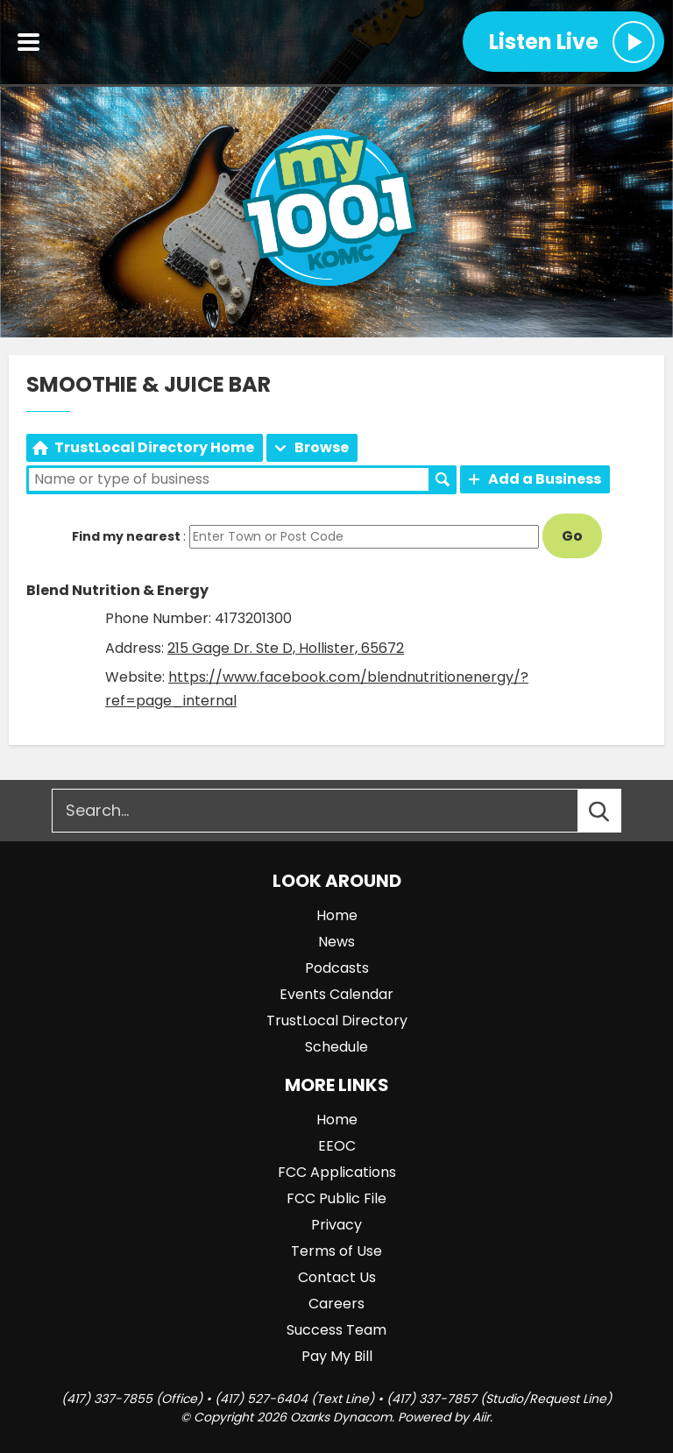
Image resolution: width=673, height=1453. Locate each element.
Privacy (336, 1225)
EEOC (337, 1146)
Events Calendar (336, 994)
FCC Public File (336, 1198)
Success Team (336, 1330)
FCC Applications (337, 1172)
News (336, 942)
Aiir (481, 1417)
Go (572, 536)
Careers (336, 1304)
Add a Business (544, 479)
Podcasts (337, 968)
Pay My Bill (336, 1356)
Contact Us (337, 1277)
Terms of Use (336, 1251)
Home (337, 915)
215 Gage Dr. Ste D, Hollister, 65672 (285, 648)
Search (443, 479)
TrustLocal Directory (336, 1020)
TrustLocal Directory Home (154, 447)
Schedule (336, 1047)
